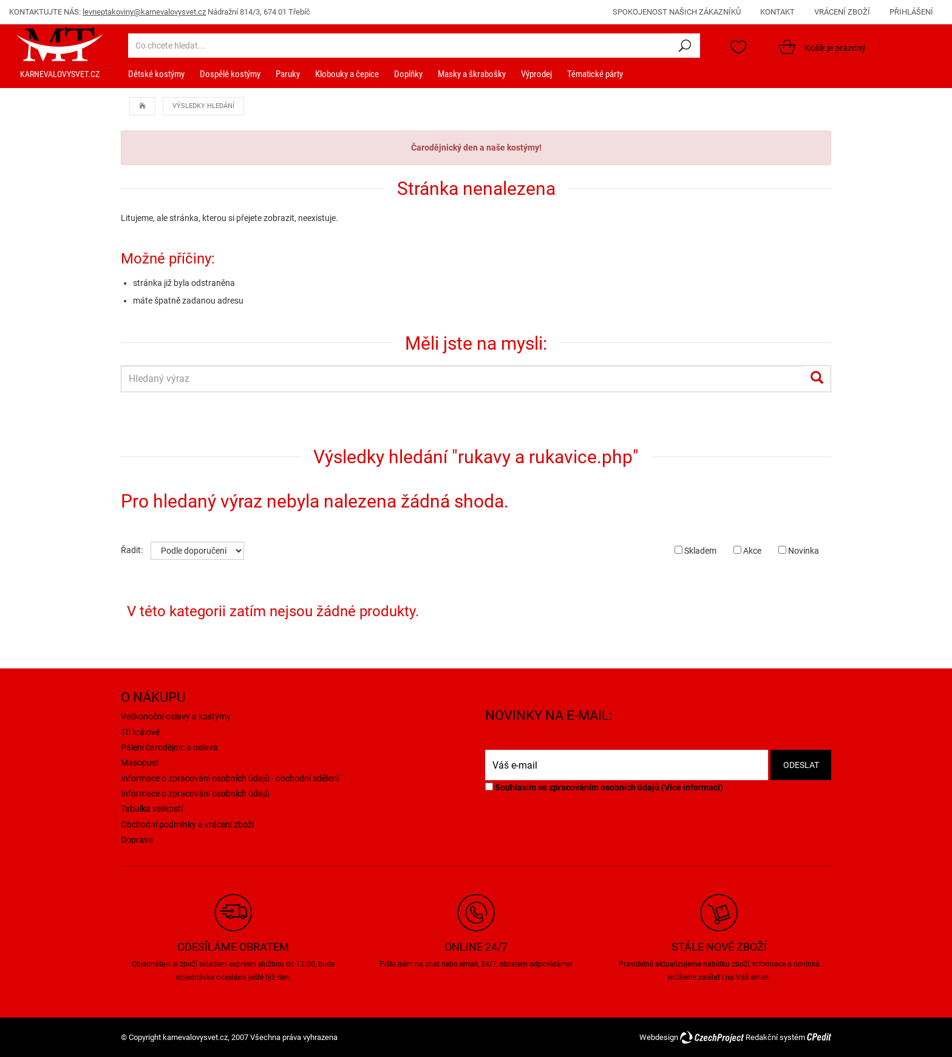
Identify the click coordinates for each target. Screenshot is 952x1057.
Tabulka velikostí (152, 809)
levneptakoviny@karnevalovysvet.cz (144, 11)
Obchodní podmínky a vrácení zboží (187, 824)
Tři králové (140, 732)
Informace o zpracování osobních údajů (195, 793)
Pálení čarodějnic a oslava (169, 747)
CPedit (819, 1037)
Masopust (140, 762)
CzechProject (712, 1037)
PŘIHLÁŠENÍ (911, 11)
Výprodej (536, 74)
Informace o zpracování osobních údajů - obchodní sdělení (230, 778)
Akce (747, 551)
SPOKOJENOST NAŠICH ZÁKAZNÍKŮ (677, 11)
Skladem (695, 551)
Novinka (798, 551)
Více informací (692, 787)
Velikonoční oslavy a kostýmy (176, 716)
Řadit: (132, 550)
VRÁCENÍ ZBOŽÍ (842, 11)
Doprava (137, 840)
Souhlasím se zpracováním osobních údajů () (604, 787)
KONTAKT (777, 11)
